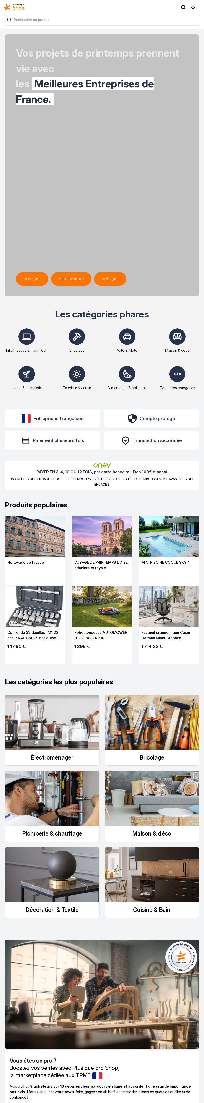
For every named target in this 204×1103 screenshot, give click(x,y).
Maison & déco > (71, 279)
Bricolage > (32, 279)
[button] (183, 6)
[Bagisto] (14, 7)
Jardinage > (110, 279)
